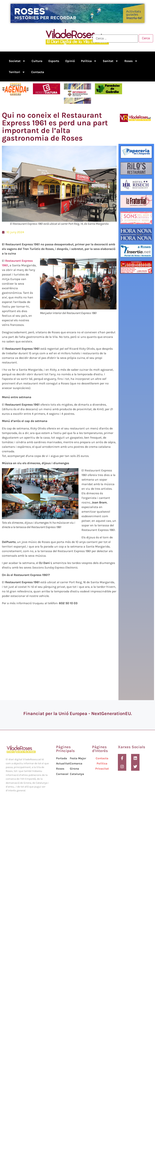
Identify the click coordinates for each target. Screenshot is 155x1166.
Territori (17, 72)
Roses (131, 61)
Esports (53, 61)
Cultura (37, 61)
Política (89, 61)
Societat (17, 61)
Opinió (70, 61)
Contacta (37, 72)
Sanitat (110, 61)
